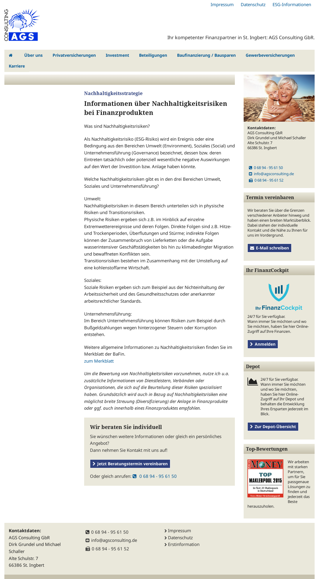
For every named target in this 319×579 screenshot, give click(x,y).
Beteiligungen (153, 55)
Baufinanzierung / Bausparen (206, 55)
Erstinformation (184, 544)
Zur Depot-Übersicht (273, 426)
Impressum (222, 4)
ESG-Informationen (292, 4)
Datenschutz (253, 4)
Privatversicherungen (74, 55)
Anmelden (262, 344)
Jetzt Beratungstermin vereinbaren (130, 463)
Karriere (17, 66)
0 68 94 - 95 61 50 (155, 476)
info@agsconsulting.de (271, 173)
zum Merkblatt (99, 361)
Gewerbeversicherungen (270, 55)
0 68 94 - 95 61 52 (266, 180)
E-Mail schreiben (269, 248)
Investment (117, 55)
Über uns (33, 55)
